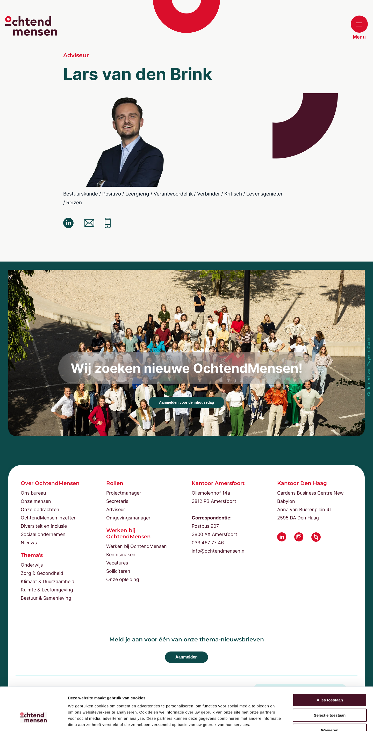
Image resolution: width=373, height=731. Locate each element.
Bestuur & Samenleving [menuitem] (46, 598)
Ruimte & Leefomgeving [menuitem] (47, 589)
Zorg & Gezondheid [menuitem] (42, 573)
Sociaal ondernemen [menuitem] (43, 534)
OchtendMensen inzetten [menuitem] (49, 517)
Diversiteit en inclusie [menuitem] (44, 526)
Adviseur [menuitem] (115, 509)
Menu (359, 28)
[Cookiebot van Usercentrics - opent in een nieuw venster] (33, 721)
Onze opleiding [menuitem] (122, 579)
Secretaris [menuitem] (117, 501)
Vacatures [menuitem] (117, 563)
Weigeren (329, 698)
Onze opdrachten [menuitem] (40, 509)
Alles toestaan (330, 667)
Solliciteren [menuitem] (118, 571)
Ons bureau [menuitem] (33, 493)
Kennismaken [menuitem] (120, 554)
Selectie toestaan (330, 683)
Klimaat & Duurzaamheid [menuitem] (47, 581)
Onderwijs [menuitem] (32, 565)
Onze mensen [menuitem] (36, 501)
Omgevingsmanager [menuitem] (128, 517)
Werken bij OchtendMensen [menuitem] (136, 546)
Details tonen (280, 721)
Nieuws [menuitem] (29, 542)
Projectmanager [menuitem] (123, 493)
